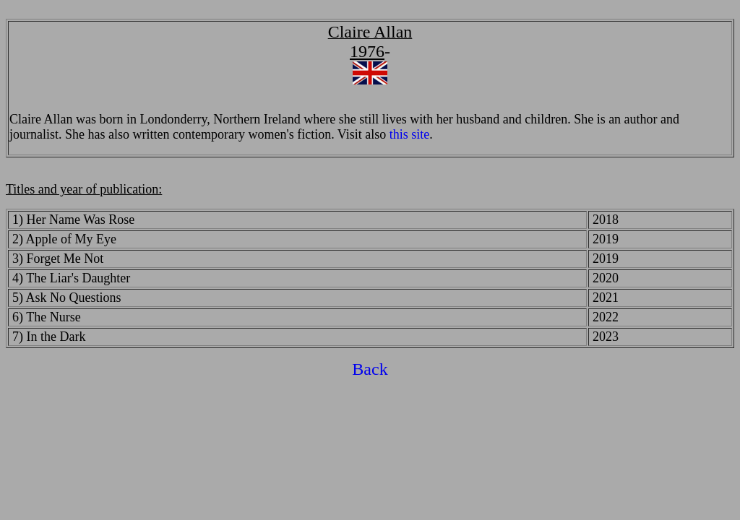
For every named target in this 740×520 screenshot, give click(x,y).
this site (410, 134)
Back (369, 369)
